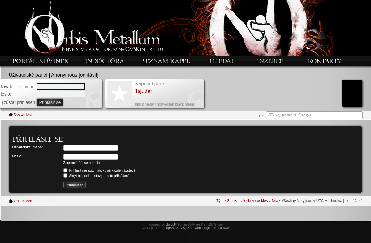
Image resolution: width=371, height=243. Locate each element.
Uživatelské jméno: (27, 147)
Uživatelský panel (28, 75)
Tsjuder (143, 91)
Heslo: (17, 156)
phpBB (170, 224)
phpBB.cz (171, 228)
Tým (219, 201)
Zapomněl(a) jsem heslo (81, 162)
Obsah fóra (23, 114)
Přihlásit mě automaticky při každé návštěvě (99, 170)
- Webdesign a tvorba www (205, 228)
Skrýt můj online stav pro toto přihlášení (96, 176)
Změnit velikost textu (260, 116)
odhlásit (88, 75)
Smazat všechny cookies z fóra (252, 201)
